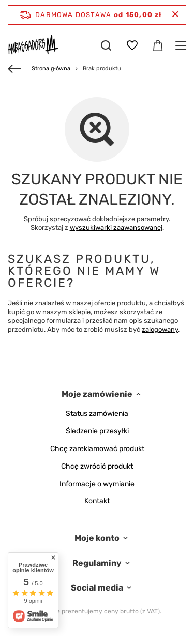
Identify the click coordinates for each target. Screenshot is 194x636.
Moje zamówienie (97, 394)
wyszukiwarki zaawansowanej (116, 227)
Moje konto (97, 538)
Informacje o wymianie (97, 484)
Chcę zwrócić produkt (97, 466)
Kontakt (97, 501)
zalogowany (160, 329)
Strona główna (51, 68)
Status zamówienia (97, 414)
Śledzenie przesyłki (97, 431)
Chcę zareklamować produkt (97, 449)
